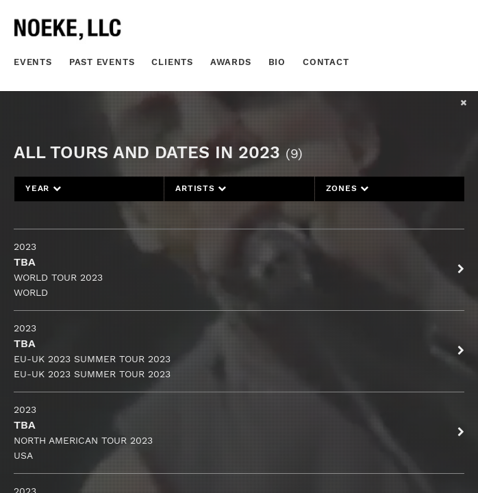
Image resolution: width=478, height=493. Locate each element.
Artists (201, 188)
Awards (230, 62)
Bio (277, 62)
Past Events (102, 62)
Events (33, 62)
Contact (326, 62)
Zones (347, 188)
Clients (172, 62)
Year (43, 188)
